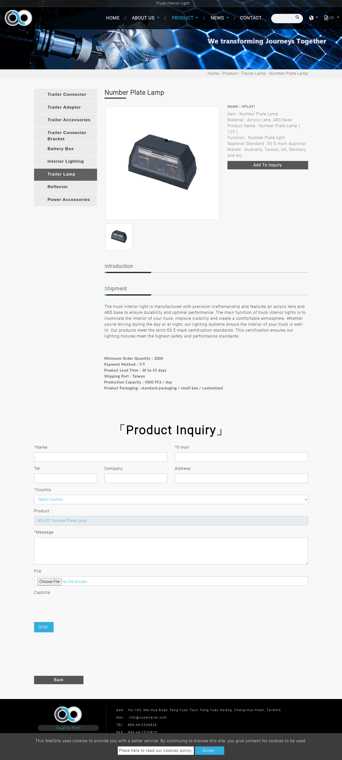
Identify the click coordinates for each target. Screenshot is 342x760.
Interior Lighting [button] (66, 161)
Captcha (42, 592)
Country (42, 490)
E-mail (182, 447)
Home (113, 17)
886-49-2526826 (142, 725)
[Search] (287, 18)
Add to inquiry (267, 165)
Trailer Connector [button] (67, 94)
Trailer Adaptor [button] (64, 107)
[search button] (296, 19)
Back (58, 680)
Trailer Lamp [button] (62, 174)
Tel (37, 468)
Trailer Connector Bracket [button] (67, 135)
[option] (162, 163)
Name (40, 447)
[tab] (65, 95)
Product (230, 73)
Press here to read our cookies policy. (156, 750)
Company (113, 468)
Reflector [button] (58, 186)
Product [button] (183, 17)
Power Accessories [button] (69, 199)
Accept (208, 750)
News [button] (218, 17)
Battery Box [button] (61, 148)
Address (183, 468)
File (37, 571)
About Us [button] (144, 17)
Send (43, 627)
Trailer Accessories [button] (69, 120)
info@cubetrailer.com (148, 717)
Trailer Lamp (253, 73)
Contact (251, 17)
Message (44, 532)
